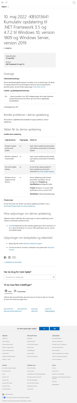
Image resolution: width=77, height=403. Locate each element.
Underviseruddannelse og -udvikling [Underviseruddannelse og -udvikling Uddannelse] (60, 353)
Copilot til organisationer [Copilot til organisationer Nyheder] (8, 347)
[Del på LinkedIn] (9, 257)
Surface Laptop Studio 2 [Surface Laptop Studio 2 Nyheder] (7, 344)
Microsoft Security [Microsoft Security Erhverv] (6, 371)
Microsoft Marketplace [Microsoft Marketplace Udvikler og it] (32, 380)
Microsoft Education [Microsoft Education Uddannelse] (56, 338)
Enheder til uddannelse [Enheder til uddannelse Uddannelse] (57, 341)
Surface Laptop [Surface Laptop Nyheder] (5, 341)
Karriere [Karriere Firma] (54, 368)
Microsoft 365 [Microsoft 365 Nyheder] (5, 353)
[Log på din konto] (74, 2)
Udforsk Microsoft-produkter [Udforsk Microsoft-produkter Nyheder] (8, 356)
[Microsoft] (38, 1)
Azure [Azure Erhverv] (3, 374)
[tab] (9, 291)
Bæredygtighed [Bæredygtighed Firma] (55, 384)
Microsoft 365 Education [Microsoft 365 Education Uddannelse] (57, 347)
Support (4, 7)
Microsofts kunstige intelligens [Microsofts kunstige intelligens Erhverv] (9, 368)
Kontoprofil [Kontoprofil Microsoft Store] (29, 338)
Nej (55, 329)
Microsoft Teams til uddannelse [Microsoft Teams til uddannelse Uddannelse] (59, 344)
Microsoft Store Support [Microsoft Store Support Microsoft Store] (32, 344)
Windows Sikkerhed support (33, 243)
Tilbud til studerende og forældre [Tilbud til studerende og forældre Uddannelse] (59, 356)
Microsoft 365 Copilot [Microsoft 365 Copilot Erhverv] (7, 383)
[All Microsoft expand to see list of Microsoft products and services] (2, 2)
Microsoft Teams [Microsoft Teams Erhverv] (6, 386)
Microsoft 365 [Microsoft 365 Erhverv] (5, 380)
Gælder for (8, 48)
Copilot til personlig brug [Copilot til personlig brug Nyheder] (8, 350)
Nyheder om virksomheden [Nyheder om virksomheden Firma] (58, 374)
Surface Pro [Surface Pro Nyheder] (4, 338)
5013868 (12, 226)
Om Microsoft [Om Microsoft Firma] (55, 371)
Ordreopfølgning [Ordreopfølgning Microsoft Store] (31, 350)
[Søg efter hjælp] (6, 2)
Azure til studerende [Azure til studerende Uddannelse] (56, 359)
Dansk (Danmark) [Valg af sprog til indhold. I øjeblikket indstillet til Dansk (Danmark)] (9, 394)
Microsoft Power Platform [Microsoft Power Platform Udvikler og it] (33, 383)
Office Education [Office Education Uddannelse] (56, 350)
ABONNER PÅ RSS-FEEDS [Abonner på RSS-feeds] (14, 262)
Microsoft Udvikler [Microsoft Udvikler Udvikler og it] (31, 368)
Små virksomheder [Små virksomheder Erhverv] (6, 389)
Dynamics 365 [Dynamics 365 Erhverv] (5, 377)
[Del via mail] (13, 257)
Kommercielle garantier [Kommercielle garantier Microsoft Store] (32, 356)
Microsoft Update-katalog (45, 171)
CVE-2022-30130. (39, 87)
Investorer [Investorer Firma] (54, 381)
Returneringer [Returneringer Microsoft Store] (30, 347)
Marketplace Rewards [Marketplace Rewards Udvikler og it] (32, 386)
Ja (44, 329)
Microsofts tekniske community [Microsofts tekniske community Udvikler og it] (34, 377)
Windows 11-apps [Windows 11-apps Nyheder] (6, 359)
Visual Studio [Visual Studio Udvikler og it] (30, 389)
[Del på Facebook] (5, 257)
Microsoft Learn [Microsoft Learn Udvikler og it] (30, 371)
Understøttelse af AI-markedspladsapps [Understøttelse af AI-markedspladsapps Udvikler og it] (36, 374)
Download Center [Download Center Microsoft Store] (31, 341)
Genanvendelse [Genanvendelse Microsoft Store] (30, 353)
